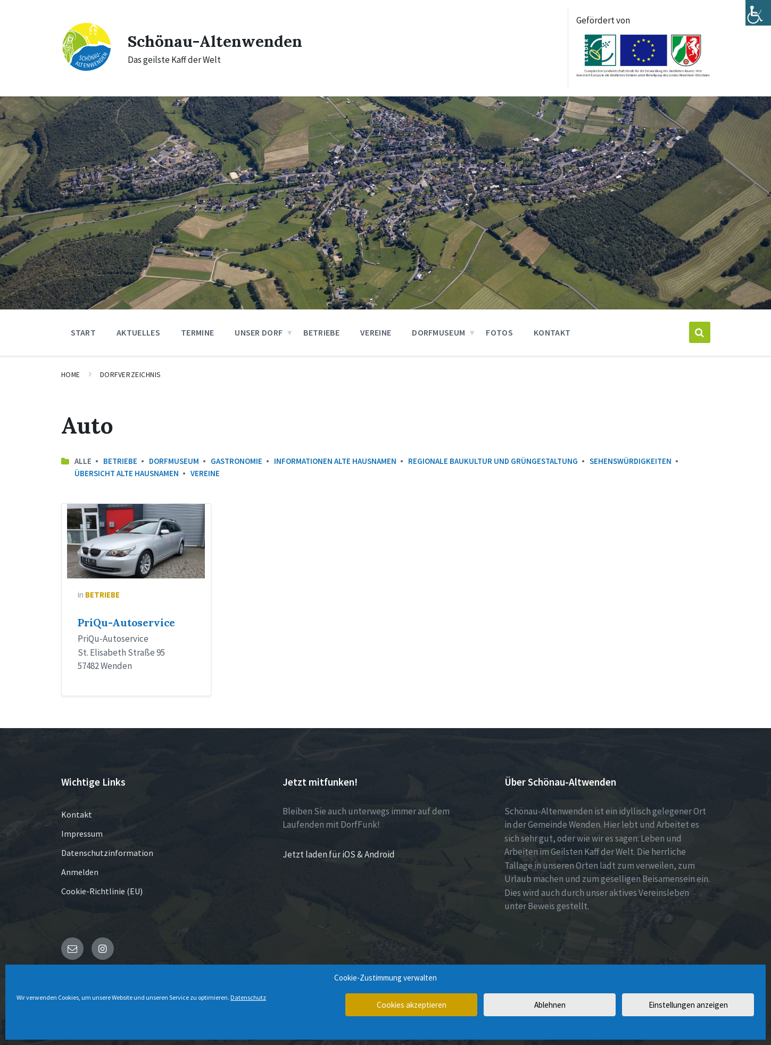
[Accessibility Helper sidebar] (758, 13)
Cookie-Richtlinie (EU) (102, 891)
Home (70, 374)
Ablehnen (550, 1005)
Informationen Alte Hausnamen (335, 461)
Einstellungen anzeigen (688, 1005)
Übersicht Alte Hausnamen (126, 473)
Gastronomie (236, 461)
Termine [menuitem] (197, 332)
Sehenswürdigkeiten (630, 461)
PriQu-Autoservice (126, 622)
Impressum (82, 833)
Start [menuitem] (83, 332)
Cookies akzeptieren (411, 1005)
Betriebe (120, 461)
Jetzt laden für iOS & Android (339, 854)
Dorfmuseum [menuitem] (438, 332)
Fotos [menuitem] (499, 332)
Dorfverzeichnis (130, 374)
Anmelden (79, 872)
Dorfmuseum (174, 461)
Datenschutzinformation (107, 852)
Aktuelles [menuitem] (138, 332)
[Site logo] (86, 69)
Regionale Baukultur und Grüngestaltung (493, 461)
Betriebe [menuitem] (321, 332)
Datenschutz (248, 997)
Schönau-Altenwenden (215, 41)
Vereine (205, 473)
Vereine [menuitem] (375, 332)
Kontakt (76, 814)
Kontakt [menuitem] (552, 332)
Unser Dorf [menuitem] (259, 332)
